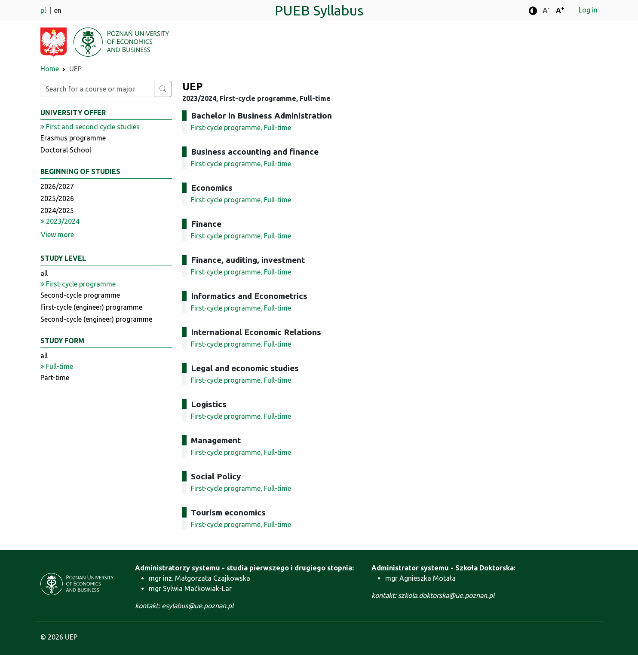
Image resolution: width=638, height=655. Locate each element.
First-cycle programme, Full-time (241, 127)
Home (49, 69)
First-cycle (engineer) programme (91, 307)
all (44, 273)
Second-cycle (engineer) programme (96, 319)
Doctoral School (65, 150)
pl (44, 10)
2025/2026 (57, 198)
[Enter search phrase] (97, 89)
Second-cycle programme (80, 295)
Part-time (54, 377)
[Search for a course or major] (163, 89)
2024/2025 (57, 210)
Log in (588, 10)
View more (57, 234)
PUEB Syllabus (319, 10)
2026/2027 (57, 186)
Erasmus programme (73, 138)
